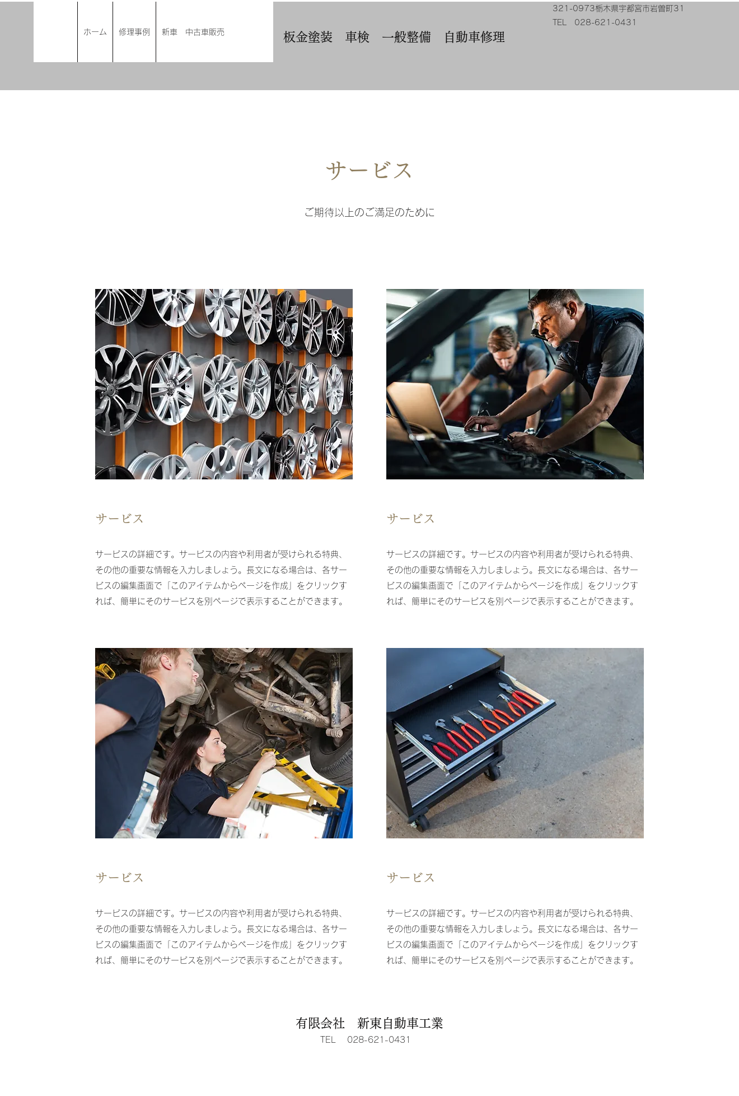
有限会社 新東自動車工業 (369, 1023)
